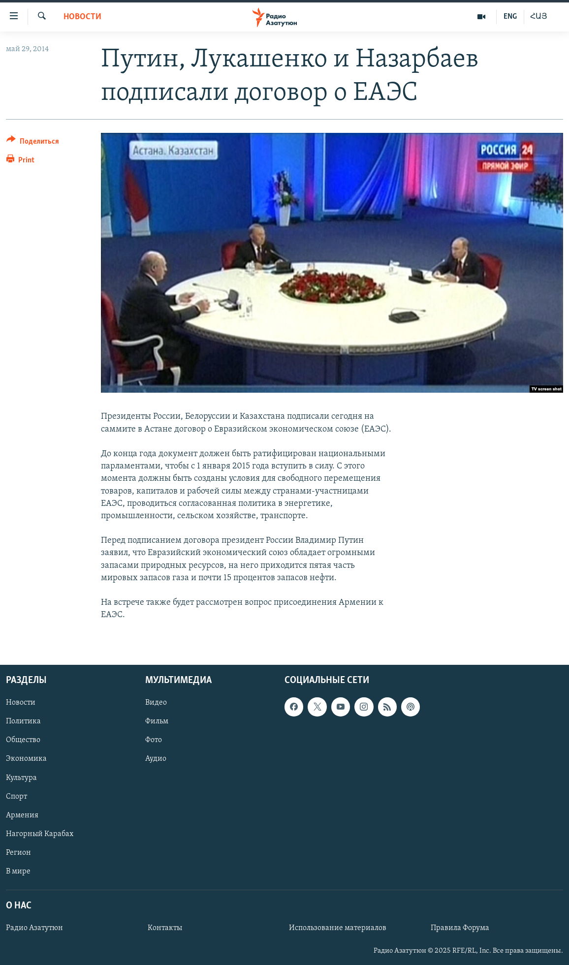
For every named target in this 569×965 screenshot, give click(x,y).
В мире (18, 871)
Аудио (155, 759)
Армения (22, 815)
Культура (21, 777)
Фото (153, 740)
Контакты (165, 928)
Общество (23, 740)
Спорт (16, 796)
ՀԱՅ (538, 17)
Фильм (156, 721)
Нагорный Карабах (39, 834)
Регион (18, 852)
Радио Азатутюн (34, 928)
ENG (510, 17)
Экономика (26, 759)
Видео (156, 703)
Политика (23, 721)
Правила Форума (460, 928)
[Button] (32, 143)
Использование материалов (337, 928)
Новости (82, 17)
